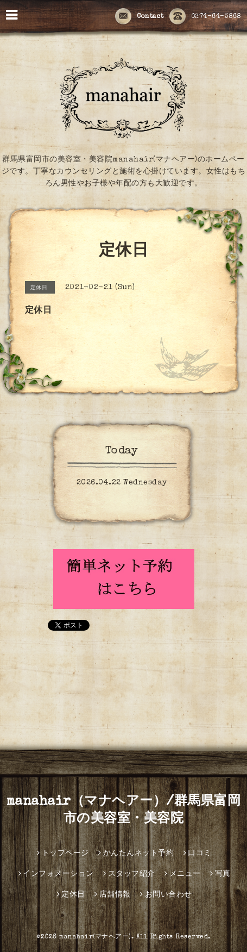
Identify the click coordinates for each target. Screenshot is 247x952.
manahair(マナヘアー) (95, 937)
